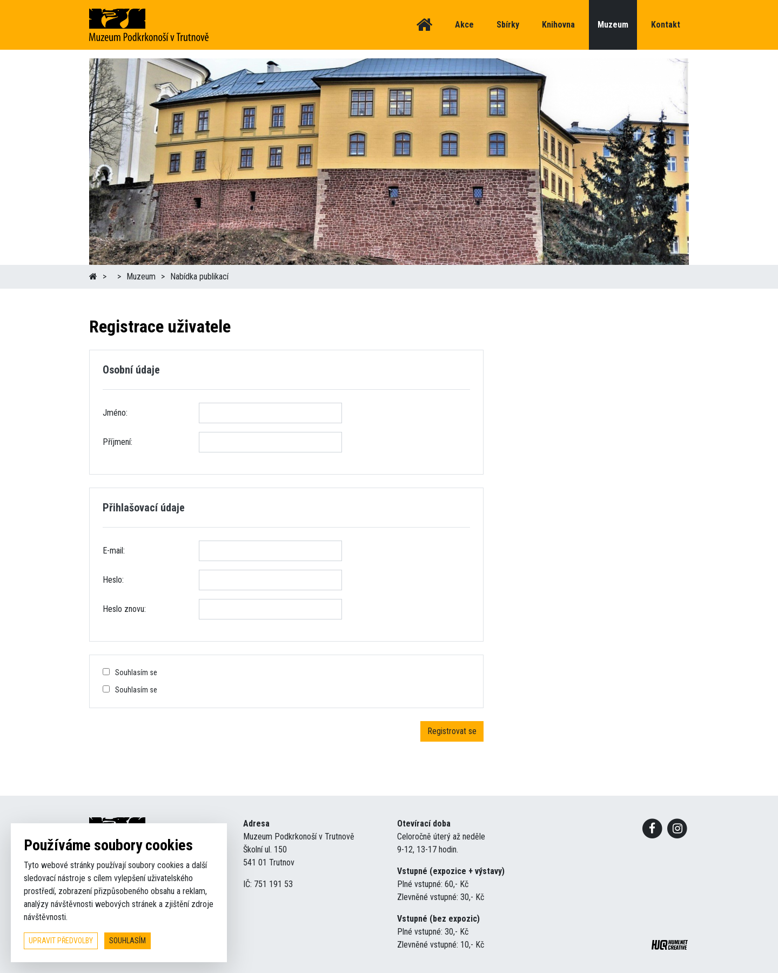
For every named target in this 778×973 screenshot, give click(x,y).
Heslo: (113, 580)
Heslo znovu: (124, 609)
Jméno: (115, 413)
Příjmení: (117, 442)
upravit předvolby (61, 940)
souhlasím (127, 940)
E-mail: (114, 550)
